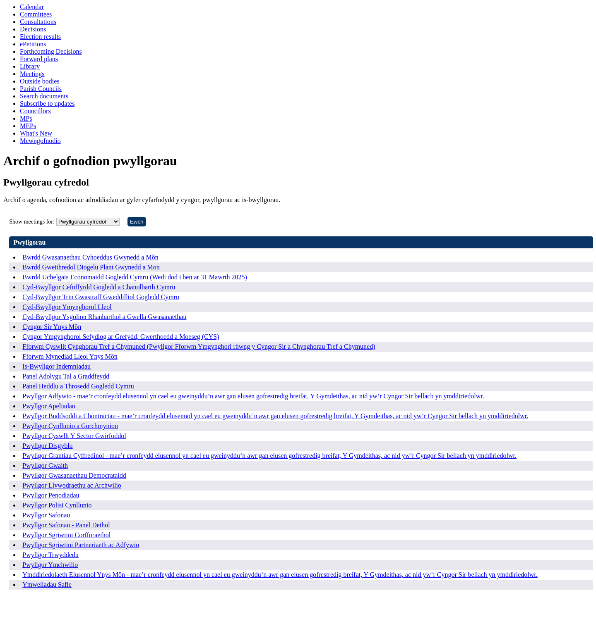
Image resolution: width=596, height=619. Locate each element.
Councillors (35, 110)
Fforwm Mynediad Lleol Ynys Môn (70, 356)
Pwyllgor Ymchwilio (50, 564)
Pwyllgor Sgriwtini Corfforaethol (66, 534)
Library (30, 66)
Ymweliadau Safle (47, 584)
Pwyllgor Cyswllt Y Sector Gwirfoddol (74, 435)
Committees (36, 14)
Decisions (33, 29)
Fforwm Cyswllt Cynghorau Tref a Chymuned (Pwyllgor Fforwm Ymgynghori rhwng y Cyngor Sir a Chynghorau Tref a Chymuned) (198, 346)
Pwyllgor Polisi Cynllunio (56, 505)
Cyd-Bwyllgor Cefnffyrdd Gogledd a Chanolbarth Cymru (98, 286)
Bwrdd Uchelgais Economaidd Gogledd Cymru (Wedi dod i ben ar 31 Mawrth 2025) (134, 277)
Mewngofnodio (40, 140)
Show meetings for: (32, 222)
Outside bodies (40, 81)
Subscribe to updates (47, 103)
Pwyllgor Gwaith (45, 465)
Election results (40, 36)
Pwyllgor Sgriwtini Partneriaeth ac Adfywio (80, 544)
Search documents (44, 96)
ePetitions (33, 44)
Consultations (38, 21)
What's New (36, 133)
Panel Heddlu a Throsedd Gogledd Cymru (78, 386)
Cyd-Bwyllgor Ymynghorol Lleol (66, 306)
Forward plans (39, 58)
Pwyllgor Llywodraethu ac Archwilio (71, 485)
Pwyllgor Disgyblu (47, 445)
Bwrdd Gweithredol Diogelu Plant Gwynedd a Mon (91, 267)
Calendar (32, 6)
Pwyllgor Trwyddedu (50, 554)
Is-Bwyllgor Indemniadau (56, 366)
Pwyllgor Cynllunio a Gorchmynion (70, 425)
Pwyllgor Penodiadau (50, 495)
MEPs (28, 125)
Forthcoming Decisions (51, 51)
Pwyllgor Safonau (46, 515)
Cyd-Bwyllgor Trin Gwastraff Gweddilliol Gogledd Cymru (100, 296)
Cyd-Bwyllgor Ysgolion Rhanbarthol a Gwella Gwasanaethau (104, 316)
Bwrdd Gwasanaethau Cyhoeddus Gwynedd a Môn (90, 257)
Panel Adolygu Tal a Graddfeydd (65, 376)
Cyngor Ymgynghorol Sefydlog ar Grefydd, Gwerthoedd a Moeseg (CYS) (120, 336)
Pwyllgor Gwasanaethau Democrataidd (74, 475)
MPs (26, 118)
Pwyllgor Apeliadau (48, 405)
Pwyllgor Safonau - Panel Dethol (66, 525)
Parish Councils (41, 88)
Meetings (32, 73)
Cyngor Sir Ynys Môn (51, 326)
